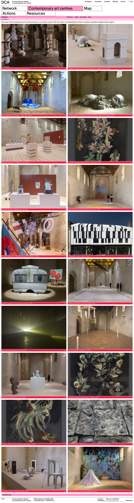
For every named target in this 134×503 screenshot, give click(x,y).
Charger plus (6, 495)
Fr (129, 1)
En (132, 1)
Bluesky (115, 1)
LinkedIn (107, 1)
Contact (100, 499)
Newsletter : (102, 500)
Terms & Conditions (112, 499)
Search (123, 1)
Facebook (98, 1)
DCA (5, 2)
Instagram (88, 1)
